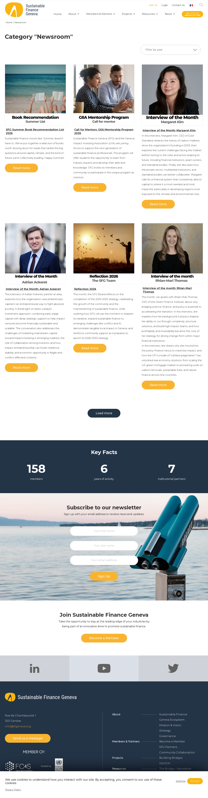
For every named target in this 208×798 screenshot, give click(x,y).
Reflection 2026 (85, 289)
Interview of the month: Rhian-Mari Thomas (167, 290)
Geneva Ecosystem (172, 719)
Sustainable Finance (173, 714)
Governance (167, 736)
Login (164, 5)
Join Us (153, 5)
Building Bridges (170, 757)
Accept (195, 781)
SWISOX (164, 763)
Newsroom (20, 22)
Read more (21, 168)
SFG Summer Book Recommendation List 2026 (35, 131)
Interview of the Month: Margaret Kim (169, 130)
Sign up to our (192, 14)
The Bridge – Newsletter (175, 768)
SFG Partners (168, 747)
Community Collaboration (177, 752)
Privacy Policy (13, 789)
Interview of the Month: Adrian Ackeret (33, 289)
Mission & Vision (170, 725)
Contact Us (178, 5)
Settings (180, 781)
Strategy (165, 730)
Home (9, 22)
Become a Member (172, 741)
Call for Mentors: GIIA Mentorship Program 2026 (103, 131)
